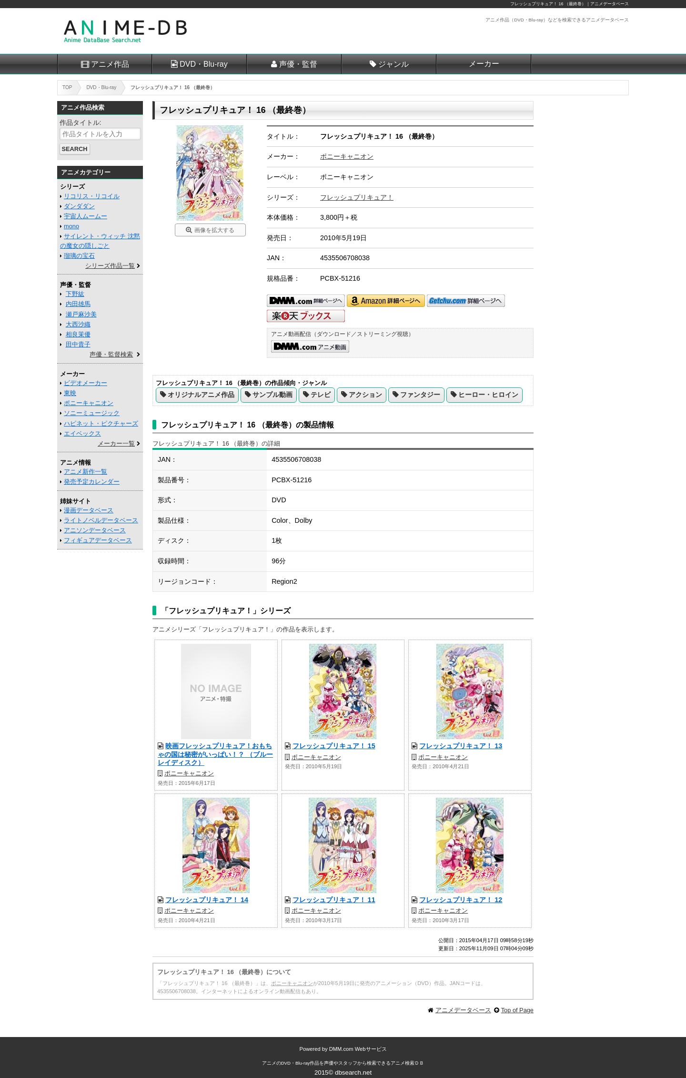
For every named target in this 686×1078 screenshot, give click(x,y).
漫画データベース (88, 510)
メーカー (484, 64)
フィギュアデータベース (98, 540)
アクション (365, 394)
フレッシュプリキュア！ (356, 197)
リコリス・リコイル (92, 196)
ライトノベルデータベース (101, 520)
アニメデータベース (463, 1010)
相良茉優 (78, 334)
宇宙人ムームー (85, 216)
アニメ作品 (110, 64)
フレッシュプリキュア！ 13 (460, 746)
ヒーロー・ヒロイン (488, 394)
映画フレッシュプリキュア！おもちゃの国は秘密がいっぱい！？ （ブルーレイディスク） (215, 754)
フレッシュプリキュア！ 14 (206, 900)
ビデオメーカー (85, 382)
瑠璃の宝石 (79, 255)
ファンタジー (420, 394)
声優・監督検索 (111, 354)
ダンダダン (79, 206)
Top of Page (517, 1010)
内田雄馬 (78, 303)
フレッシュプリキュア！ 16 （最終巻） (548, 3)
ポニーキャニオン (346, 156)
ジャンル (393, 64)
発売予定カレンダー (92, 481)
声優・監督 (298, 64)
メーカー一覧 (116, 443)
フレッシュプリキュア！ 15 (334, 746)
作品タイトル (80, 122)
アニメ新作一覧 (85, 471)
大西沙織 (78, 324)
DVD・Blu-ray (203, 64)
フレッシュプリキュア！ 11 (334, 900)
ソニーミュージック (92, 413)
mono (71, 226)
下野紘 (75, 293)
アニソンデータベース (95, 530)
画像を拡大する (214, 230)
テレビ (321, 394)
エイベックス (82, 433)
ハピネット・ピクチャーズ (101, 423)
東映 (70, 393)
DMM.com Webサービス (358, 1049)
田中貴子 (78, 344)
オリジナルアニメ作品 (201, 394)
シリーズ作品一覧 (110, 265)
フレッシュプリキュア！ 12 (460, 900)
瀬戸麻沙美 (81, 314)
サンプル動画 (272, 394)
